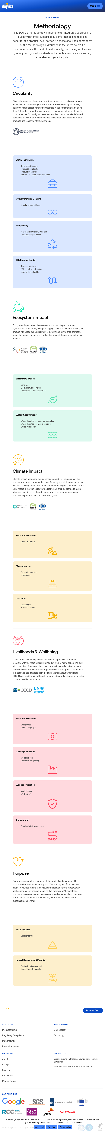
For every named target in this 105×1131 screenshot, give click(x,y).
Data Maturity (8, 1041)
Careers (6, 1070)
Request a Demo (93, 1010)
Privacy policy (65, 1127)
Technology (59, 1035)
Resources (7, 1075)
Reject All (52, 1127)
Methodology (60, 1030)
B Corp (5, 1064)
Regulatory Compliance (13, 1035)
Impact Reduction (10, 1046)
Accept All (39, 1127)
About (5, 1059)
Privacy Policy (9, 1081)
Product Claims (9, 1030)
